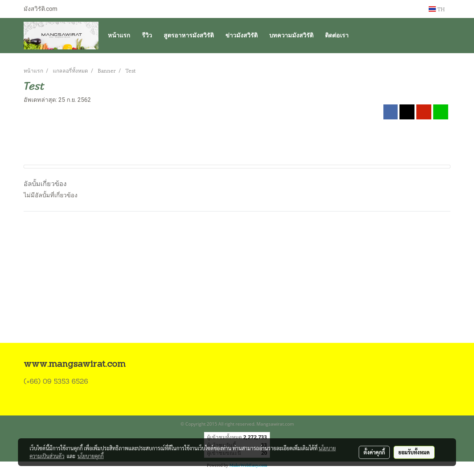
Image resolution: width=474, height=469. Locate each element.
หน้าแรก (119, 35)
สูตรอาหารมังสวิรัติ (189, 35)
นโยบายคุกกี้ (91, 456)
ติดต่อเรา (337, 35)
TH (437, 9)
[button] (361, 36)
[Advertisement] (237, 286)
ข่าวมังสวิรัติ (241, 35)
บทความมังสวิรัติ (291, 35)
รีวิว (147, 35)
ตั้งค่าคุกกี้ (374, 452)
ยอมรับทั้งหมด (414, 452)
